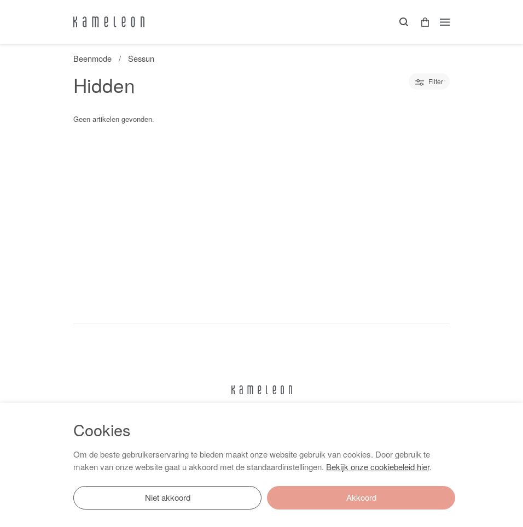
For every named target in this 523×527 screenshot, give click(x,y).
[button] (421, 22)
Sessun (141, 58)
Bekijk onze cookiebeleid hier (377, 466)
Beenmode (92, 58)
